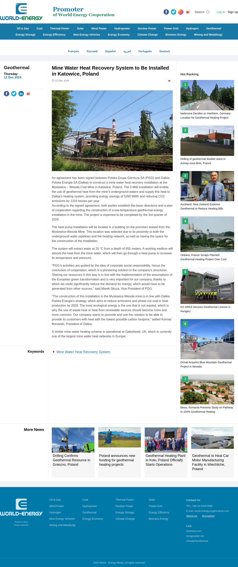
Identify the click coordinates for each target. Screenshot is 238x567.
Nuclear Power (147, 28)
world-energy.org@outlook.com (212, 511)
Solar (80, 28)
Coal (39, 28)
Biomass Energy (176, 34)
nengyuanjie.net (195, 536)
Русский (92, 51)
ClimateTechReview (197, 541)
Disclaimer (208, 516)
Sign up (233, 12)
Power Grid (171, 28)
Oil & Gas (23, 28)
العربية (127, 51)
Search (199, 12)
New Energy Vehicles (86, 34)
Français (73, 51)
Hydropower (122, 28)
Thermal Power (59, 28)
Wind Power (99, 28)
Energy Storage (25, 34)
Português (145, 51)
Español (110, 51)
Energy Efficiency (54, 34)
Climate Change (147, 34)
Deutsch (164, 51)
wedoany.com (193, 531)
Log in (221, 12)
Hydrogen (192, 28)
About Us (191, 516)
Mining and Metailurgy (208, 34)
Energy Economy (119, 34)
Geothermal (213, 28)
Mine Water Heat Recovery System (83, 352)
